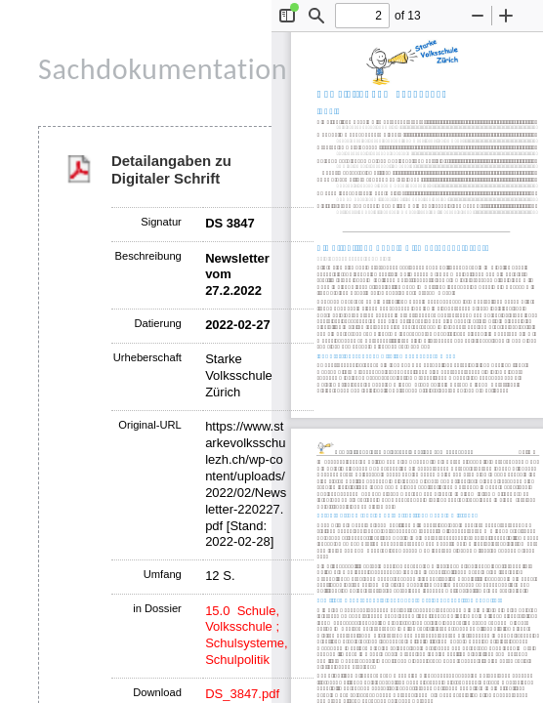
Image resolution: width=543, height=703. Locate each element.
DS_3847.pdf (242, 693)
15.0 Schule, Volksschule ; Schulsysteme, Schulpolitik (246, 635)
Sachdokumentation (162, 69)
